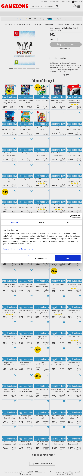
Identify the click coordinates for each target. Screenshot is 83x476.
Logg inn (78, 2)
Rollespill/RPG (49, 24)
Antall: (52, 39)
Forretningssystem (56, 472)
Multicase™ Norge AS (66, 474)
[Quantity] (58, 39)
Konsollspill (11, 24)
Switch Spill (37, 24)
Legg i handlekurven (65, 44)
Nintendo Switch (24, 24)
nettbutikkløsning (70, 472)
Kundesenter (54, 2)
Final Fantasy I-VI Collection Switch (70, 24)
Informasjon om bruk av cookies (13, 472)
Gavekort (44, 2)
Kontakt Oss (65, 2)
